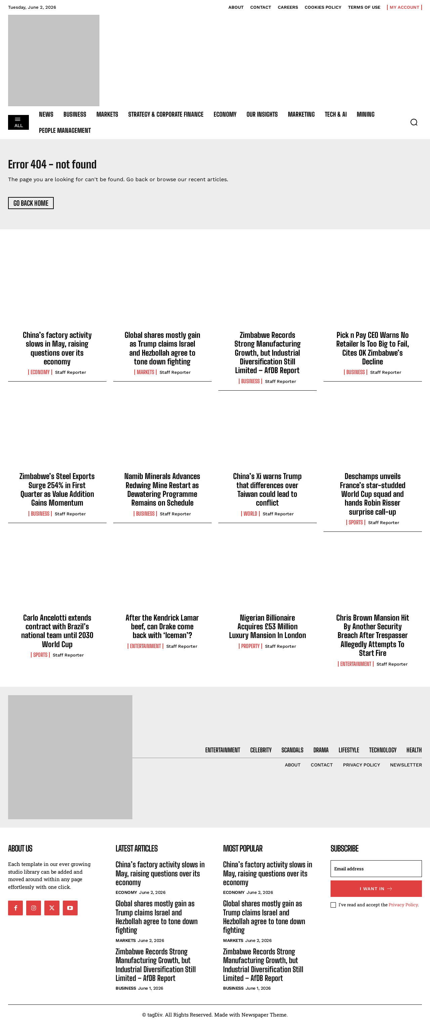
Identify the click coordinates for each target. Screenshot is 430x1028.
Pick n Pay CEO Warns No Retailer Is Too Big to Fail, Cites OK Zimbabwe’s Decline (372, 351)
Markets (145, 376)
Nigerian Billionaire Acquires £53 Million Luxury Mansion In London (267, 630)
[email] (376, 872)
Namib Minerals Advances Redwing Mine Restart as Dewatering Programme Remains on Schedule (162, 493)
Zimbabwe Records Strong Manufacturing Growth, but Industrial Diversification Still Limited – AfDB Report (267, 356)
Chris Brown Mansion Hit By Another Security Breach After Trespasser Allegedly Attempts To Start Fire (372, 639)
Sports (356, 526)
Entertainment (145, 649)
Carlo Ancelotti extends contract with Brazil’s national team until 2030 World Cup (57, 634)
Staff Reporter (70, 376)
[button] (414, 122)
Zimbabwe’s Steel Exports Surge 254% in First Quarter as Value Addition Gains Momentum (57, 493)
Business (250, 384)
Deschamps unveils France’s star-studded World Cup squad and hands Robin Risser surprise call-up (372, 497)
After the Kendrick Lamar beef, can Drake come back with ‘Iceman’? (162, 630)
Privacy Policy (403, 908)
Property (250, 649)
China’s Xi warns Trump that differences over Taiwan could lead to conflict (267, 493)
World (250, 517)
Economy (40, 376)
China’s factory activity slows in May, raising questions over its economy (57, 351)
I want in (376, 892)
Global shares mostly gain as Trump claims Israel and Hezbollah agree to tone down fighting (162, 351)
